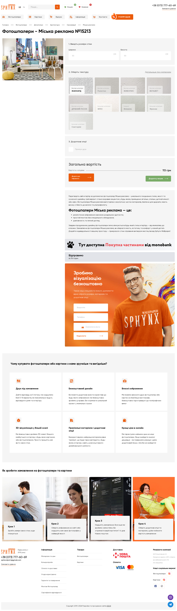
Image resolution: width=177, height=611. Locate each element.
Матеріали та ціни (48, 557)
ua (20, 7)
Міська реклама (89, 25)
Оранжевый (71, 25)
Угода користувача (48, 575)
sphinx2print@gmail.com (11, 560)
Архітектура (55, 25)
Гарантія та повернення (50, 581)
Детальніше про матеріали (158, 72)
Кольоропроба (47, 563)
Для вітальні (38, 25)
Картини (80, 563)
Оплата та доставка (49, 569)
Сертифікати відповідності (51, 594)
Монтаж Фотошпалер (49, 587)
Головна (5, 25)
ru (24, 7)
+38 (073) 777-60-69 (164, 5)
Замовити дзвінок (169, 9)
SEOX (109, 607)
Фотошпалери (21, 25)
